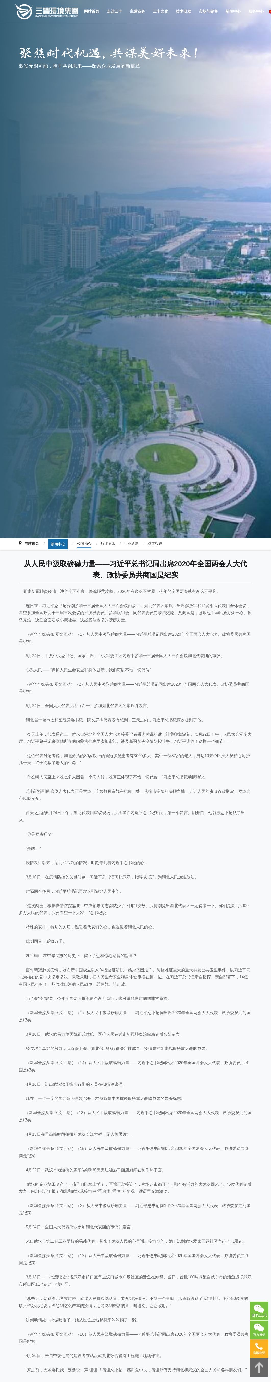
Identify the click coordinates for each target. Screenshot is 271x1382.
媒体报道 (146, 669)
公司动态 (80, 669)
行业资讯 (102, 669)
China (260, 11)
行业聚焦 (124, 669)
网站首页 (31, 669)
